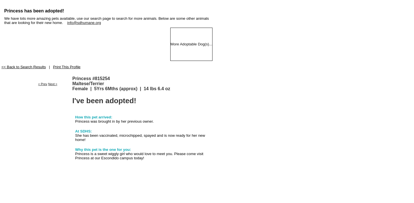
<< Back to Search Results (23, 67)
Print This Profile (66, 67)
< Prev (42, 84)
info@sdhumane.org (84, 23)
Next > (52, 84)
